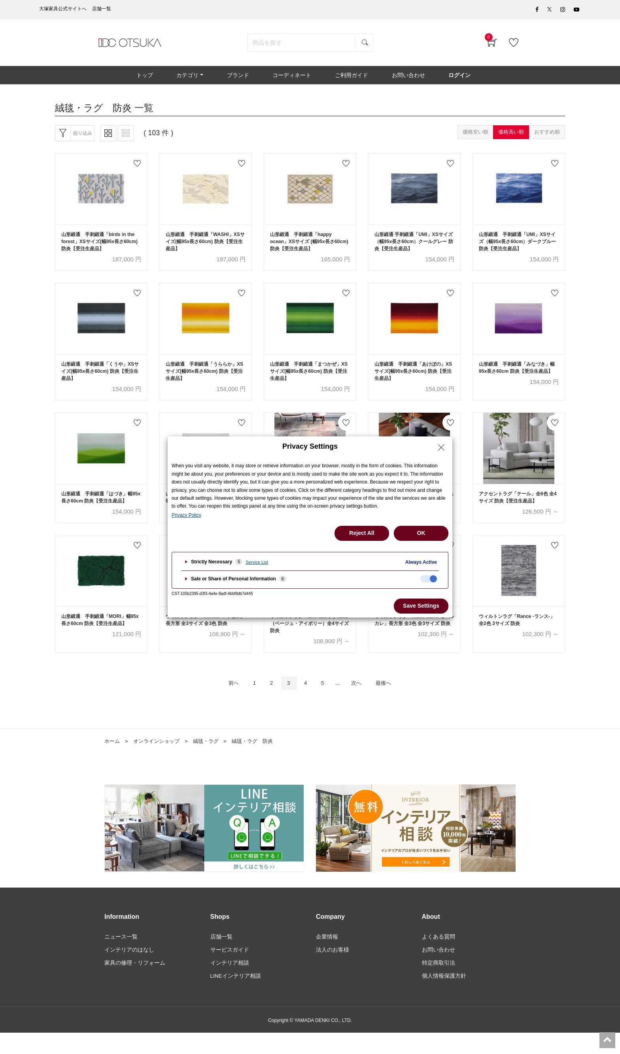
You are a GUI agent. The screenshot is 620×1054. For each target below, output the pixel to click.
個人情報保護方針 (444, 997)
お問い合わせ (438, 970)
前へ (226, 702)
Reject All (361, 533)
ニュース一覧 (121, 957)
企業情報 (327, 957)
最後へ (391, 702)
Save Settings (421, 606)
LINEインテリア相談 (235, 997)
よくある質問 (438, 957)
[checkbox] (428, 578)
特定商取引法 (438, 983)
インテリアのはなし (129, 970)
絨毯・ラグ (211, 760)
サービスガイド (229, 970)
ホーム (112, 760)
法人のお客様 (332, 970)
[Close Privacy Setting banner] (441, 447)
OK (421, 533)
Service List (257, 562)
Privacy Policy (186, 515)
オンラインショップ (159, 760)
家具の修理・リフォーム (134, 983)
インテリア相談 (229, 983)
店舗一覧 (221, 957)
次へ (360, 702)
